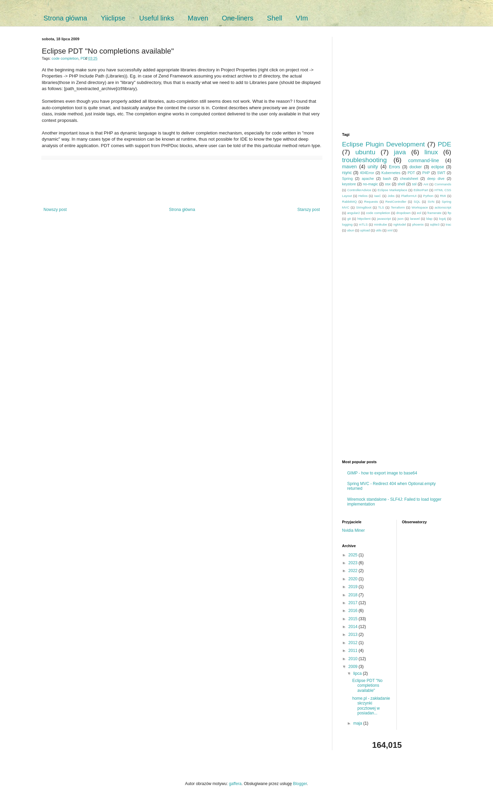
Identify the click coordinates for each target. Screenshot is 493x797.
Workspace (419, 207)
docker (415, 167)
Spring (347, 178)
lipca (358, 673)
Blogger (300, 783)
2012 (353, 642)
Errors (394, 167)
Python (428, 196)
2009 (353, 666)
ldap (429, 218)
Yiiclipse (113, 18)
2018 (353, 595)
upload (365, 230)
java (400, 152)
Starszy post (308, 209)
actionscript (443, 207)
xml (389, 230)
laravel (415, 218)
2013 (353, 634)
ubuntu (365, 152)
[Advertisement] (182, 183)
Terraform (398, 207)
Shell (274, 18)
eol (419, 213)
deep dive (436, 178)
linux (431, 152)
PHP (426, 173)
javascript (384, 218)
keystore (349, 184)
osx (388, 184)
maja (358, 723)
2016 (353, 610)
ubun (350, 230)
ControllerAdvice (359, 190)
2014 (353, 626)
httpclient (363, 218)
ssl (414, 184)
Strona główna (65, 18)
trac (448, 224)
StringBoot (364, 207)
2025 (353, 555)
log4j (442, 218)
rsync (347, 172)
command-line (423, 160)
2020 (353, 579)
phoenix (418, 224)
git (349, 218)
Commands (442, 184)
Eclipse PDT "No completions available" (367, 685)
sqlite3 (434, 224)
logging (347, 224)
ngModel (399, 224)
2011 (353, 650)
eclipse (437, 167)
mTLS (363, 224)
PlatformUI (409, 196)
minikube (380, 224)
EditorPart (421, 190)
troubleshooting (364, 159)
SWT (441, 173)
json (400, 218)
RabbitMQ (349, 201)
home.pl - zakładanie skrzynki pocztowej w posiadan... (371, 705)
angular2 (353, 213)
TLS (381, 207)
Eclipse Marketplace (392, 190)
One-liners (237, 18)
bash (387, 178)
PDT (84, 58)
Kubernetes (390, 173)
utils (378, 230)
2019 (353, 586)
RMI (443, 196)
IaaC (377, 196)
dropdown (403, 213)
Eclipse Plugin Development (383, 144)
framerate (434, 213)
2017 (353, 602)
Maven (198, 18)
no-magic (370, 184)
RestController (396, 201)
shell (401, 184)
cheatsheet (409, 178)
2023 (353, 562)
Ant (425, 184)
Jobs (391, 196)
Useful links (156, 18)
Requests (371, 201)
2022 (353, 570)
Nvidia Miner (353, 530)
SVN (430, 201)
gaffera (235, 783)
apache (368, 178)
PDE (444, 144)
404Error (367, 173)
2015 (353, 618)
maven (349, 166)
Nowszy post (55, 209)
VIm (302, 18)
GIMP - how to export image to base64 (382, 473)
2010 (353, 658)
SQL (417, 201)
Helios (363, 196)
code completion (65, 58)
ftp (449, 213)
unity (373, 166)
